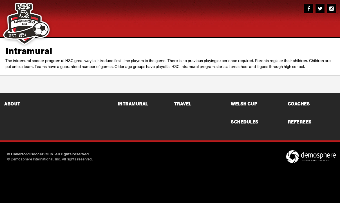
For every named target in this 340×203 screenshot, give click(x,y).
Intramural (28, 51)
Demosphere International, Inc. (36, 159)
